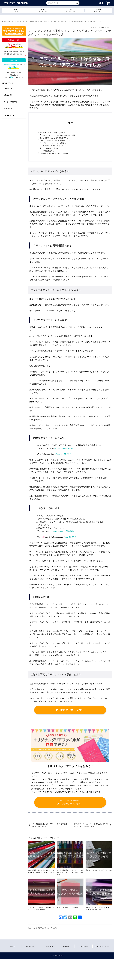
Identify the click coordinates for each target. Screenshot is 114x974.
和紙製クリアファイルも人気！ (54, 146)
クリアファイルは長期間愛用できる (55, 138)
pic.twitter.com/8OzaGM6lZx (65, 448)
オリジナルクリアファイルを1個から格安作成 (16, 3)
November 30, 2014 (63, 454)
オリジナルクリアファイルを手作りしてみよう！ (58, 140)
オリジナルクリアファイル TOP (14, 22)
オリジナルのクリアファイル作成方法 (69, 907)
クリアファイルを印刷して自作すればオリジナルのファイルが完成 (41, 908)
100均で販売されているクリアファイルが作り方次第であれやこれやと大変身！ (49, 825)
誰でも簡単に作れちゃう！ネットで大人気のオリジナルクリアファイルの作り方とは (91, 825)
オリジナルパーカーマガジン (35, 22)
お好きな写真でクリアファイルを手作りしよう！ (58, 153)
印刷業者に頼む (48, 151)
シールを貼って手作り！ (51, 148)
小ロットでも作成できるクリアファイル (99, 870)
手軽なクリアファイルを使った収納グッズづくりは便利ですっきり (99, 908)
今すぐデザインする (70, 710)
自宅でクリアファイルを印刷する (54, 143)
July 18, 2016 (71, 537)
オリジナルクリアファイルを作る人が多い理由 (58, 135)
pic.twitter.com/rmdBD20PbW (62, 531)
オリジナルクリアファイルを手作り (52, 133)
